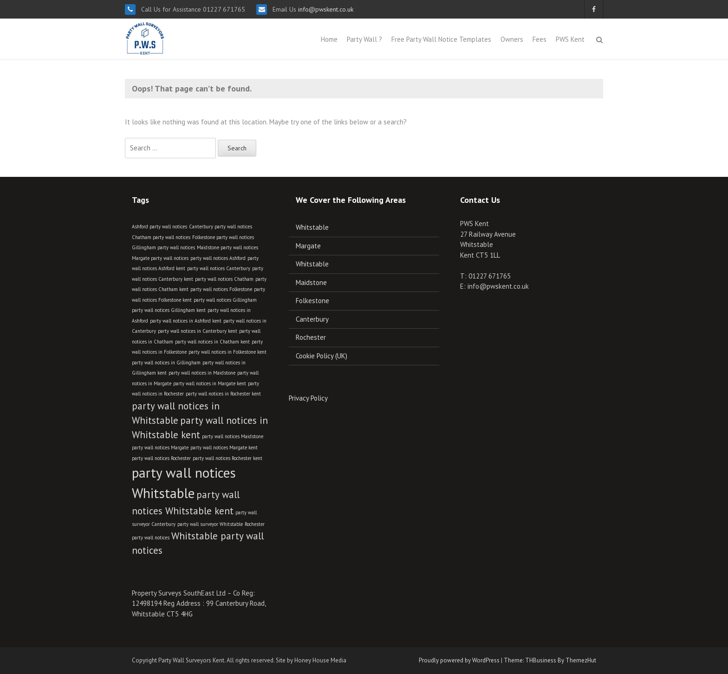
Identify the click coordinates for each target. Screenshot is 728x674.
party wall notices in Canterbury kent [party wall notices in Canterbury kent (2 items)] (197, 331)
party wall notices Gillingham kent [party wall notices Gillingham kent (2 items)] (169, 310)
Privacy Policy (308, 398)
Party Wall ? (364, 39)
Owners (511, 39)
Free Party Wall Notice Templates (441, 39)
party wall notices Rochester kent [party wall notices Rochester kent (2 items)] (227, 458)
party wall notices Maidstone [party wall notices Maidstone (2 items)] (232, 436)
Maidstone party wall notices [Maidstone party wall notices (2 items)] (227, 247)
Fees (539, 39)
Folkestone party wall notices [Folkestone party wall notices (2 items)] (223, 237)
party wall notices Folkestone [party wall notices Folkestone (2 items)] (221, 289)
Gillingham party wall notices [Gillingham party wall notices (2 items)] (163, 247)
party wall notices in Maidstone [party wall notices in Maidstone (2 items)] (202, 372)
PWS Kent (570, 39)
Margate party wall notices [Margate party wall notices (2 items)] (160, 258)
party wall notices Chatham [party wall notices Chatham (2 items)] (224, 279)
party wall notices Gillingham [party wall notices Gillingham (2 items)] (225, 300)
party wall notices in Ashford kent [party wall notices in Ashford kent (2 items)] (185, 321)
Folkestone (312, 300)
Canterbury (312, 319)
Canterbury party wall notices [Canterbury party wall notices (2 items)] (220, 226)
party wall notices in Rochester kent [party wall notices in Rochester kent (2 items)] (223, 393)
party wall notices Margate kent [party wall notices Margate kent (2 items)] (224, 447)
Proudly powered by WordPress (459, 660)
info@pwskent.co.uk (324, 9)
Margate (308, 245)
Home (329, 39)
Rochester (311, 337)
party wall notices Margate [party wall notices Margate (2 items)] (160, 447)
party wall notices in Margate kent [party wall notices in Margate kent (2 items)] (209, 383)
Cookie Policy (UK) (321, 355)
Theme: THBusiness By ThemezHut (550, 660)
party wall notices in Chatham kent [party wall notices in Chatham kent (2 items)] (212, 341)
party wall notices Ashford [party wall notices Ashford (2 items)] (218, 258)
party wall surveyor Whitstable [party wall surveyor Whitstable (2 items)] (210, 524)
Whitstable (312, 227)
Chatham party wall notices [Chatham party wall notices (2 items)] (161, 237)
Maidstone (311, 282)
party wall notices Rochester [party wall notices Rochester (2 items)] (161, 458)
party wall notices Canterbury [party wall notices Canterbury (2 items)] (218, 268)
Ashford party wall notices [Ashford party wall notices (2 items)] (159, 226)
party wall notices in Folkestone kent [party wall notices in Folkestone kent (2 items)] (227, 352)
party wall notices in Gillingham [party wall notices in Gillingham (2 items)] (166, 362)
